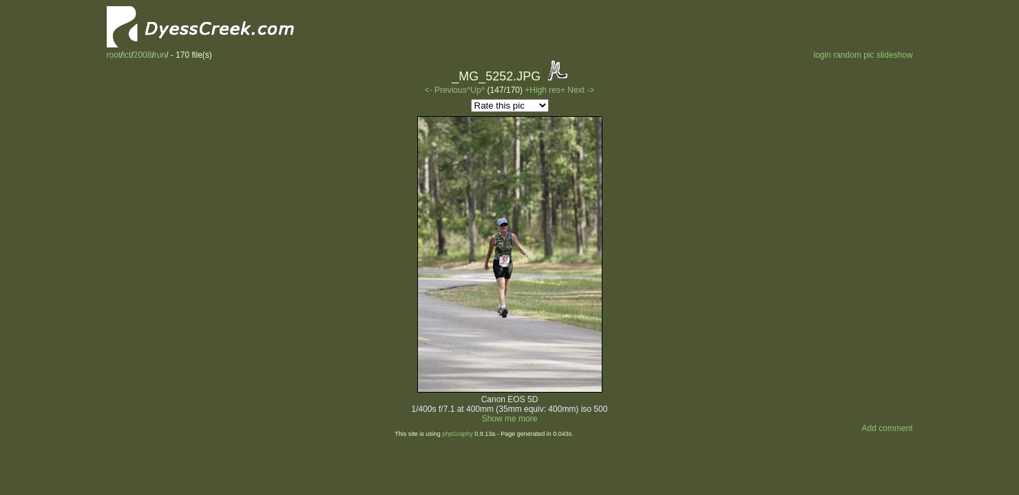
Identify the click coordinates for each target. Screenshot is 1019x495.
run (160, 55)
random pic (853, 55)
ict (127, 55)
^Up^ (476, 90)
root (113, 55)
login (821, 55)
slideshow (894, 55)
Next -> (580, 90)
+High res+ (546, 90)
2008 (143, 55)
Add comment (887, 428)
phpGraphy (457, 433)
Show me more (510, 419)
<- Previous (446, 90)
